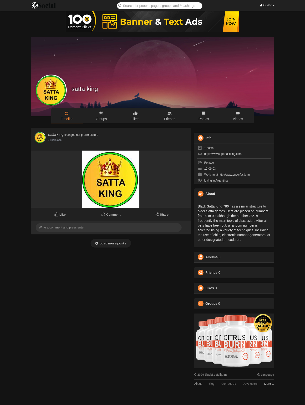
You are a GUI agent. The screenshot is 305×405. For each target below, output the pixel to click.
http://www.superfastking (234, 174)
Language (265, 374)
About (198, 383)
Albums (211, 257)
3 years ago (54, 139)
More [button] (269, 383)
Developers (250, 383)
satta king (84, 88)
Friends (211, 272)
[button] (159, 5)
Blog (211, 383)
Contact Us (228, 383)
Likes (209, 288)
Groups (211, 303)
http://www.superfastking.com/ (223, 154)
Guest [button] (267, 5)
